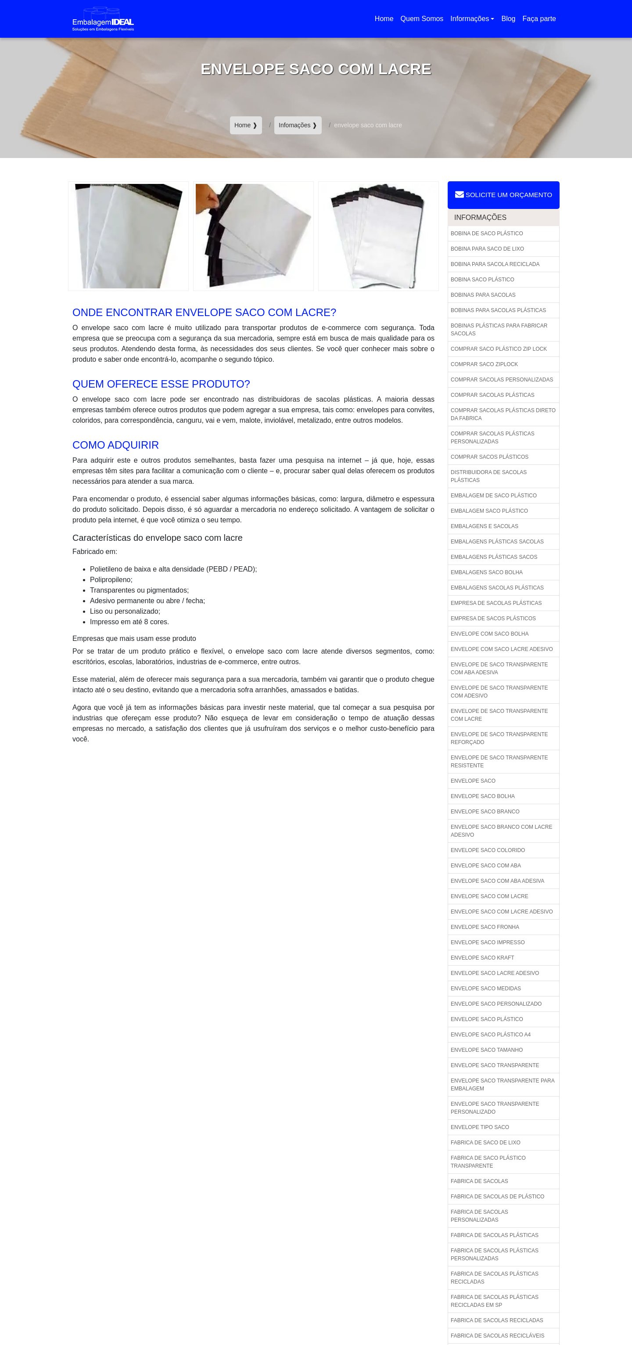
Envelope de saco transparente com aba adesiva (499, 669)
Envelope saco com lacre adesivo (502, 912)
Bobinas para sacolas (483, 295)
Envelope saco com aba (486, 866)
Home (386, 21)
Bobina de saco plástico (487, 233)
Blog (508, 18)
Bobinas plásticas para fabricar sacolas (499, 330)
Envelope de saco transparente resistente (499, 762)
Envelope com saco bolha (489, 634)
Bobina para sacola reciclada (495, 264)
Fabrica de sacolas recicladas (497, 1320)
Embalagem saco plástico (489, 511)
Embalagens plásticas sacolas (497, 542)
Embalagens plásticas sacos (494, 557)
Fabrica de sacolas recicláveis (497, 1336)
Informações (469, 18)
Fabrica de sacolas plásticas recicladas (495, 1278)
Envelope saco (473, 781)
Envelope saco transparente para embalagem (503, 1085)
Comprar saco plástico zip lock (499, 349)
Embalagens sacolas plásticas (497, 588)
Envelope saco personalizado (496, 1004)
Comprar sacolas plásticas (493, 395)
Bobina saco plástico (482, 280)
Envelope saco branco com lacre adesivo (501, 831)
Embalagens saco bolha (487, 572)
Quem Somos (422, 18)
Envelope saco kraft (482, 958)
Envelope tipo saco (480, 1127)
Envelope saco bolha (483, 796)
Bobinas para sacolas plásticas (498, 310)
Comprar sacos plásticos (489, 457)
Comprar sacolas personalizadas (502, 380)
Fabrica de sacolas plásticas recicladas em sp (495, 1301)
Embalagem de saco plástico (494, 496)
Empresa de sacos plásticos (493, 618)
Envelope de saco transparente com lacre (499, 715)
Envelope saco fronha (485, 927)
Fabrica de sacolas (479, 1181)
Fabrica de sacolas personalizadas (479, 1216)
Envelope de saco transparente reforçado (499, 738)
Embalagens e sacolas (484, 526)
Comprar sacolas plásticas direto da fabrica (503, 414)
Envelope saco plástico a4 (491, 1035)
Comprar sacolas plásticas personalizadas (493, 438)
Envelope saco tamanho (487, 1050)
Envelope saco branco (485, 812)
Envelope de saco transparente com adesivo (499, 692)
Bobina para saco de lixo (487, 249)
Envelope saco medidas (486, 988)
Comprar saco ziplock (484, 364)
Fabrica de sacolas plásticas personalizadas (495, 1255)
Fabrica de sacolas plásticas (495, 1235)
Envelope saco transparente (495, 1065)
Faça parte (539, 18)
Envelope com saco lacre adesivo (502, 649)
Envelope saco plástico (487, 1019)
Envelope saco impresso (488, 942)
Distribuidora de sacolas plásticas (489, 476)
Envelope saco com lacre (489, 896)
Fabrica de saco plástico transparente (488, 1162)
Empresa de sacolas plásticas (496, 603)
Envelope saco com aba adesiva (497, 881)
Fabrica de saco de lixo (486, 1143)
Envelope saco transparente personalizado (495, 1108)
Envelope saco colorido (488, 850)
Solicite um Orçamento (503, 194)
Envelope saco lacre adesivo (495, 973)
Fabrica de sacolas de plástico (497, 1197)
